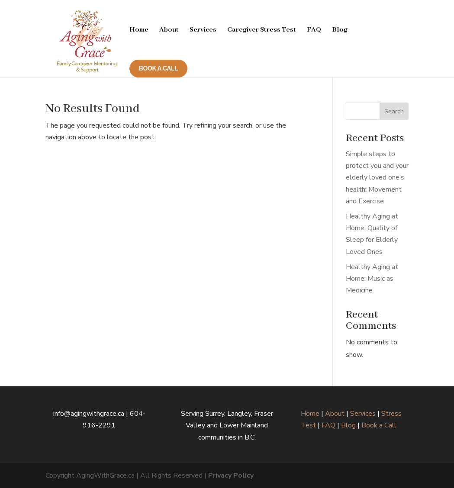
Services (203, 30)
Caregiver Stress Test (261, 30)
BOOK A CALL (158, 68)
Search (394, 111)
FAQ (314, 30)
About (169, 30)
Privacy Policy (231, 475)
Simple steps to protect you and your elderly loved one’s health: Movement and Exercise (377, 177)
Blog (340, 30)
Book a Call (378, 425)
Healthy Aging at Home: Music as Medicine (372, 278)
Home (138, 30)
